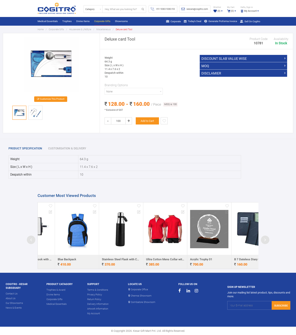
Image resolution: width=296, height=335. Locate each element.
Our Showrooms (14, 303)
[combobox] (93, 9)
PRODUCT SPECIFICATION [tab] (25, 148)
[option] (51, 65)
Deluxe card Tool (124, 29)
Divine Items (83, 21)
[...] (121, 9)
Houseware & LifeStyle (80, 29)
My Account (93, 313)
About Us (10, 298)
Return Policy (94, 299)
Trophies (67, 21)
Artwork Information (97, 308)
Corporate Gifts (102, 21)
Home (41, 29)
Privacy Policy (94, 294)
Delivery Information (98, 304)
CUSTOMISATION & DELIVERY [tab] (67, 148)
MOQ (205, 66)
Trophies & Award (55, 289)
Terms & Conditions (97, 289)
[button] (249, 9)
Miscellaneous (103, 29)
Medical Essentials (48, 21)
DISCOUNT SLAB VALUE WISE (224, 59)
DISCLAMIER (211, 73)
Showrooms (121, 21)
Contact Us (12, 293)
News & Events (14, 307)
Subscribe (281, 305)
